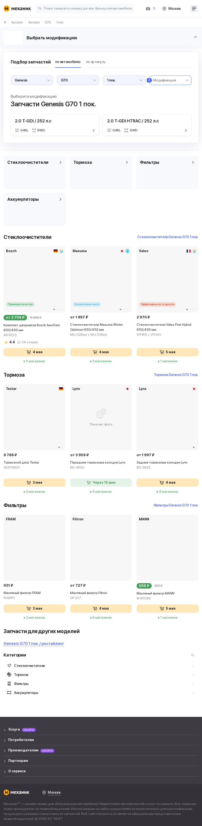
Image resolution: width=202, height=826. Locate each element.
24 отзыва (30, 342)
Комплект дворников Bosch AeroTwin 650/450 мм (34, 330)
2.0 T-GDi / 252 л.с (33, 120)
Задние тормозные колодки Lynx (167, 465)
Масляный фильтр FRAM (34, 595)
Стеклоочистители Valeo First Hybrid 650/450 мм (167, 330)
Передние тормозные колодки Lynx (101, 465)
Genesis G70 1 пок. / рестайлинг (34, 643)
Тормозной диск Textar (34, 465)
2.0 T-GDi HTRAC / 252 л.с (133, 120)
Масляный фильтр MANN (167, 596)
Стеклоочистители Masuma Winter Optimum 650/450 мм (101, 330)
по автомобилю (67, 62)
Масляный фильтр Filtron (101, 595)
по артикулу (96, 62)
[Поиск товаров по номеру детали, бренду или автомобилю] (85, 8)
